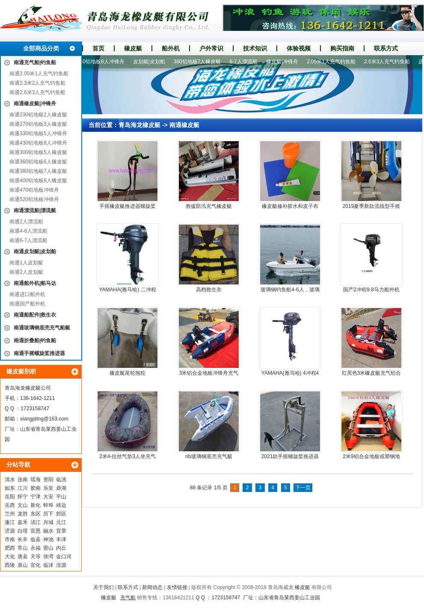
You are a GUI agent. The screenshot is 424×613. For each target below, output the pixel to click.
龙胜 (23, 514)
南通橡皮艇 (184, 124)
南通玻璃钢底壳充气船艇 (42, 328)
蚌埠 (48, 505)
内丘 (61, 548)
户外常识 (211, 48)
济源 (10, 531)
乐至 (48, 488)
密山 (48, 548)
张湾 (48, 557)
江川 (23, 488)
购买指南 (342, 48)
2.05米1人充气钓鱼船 (333, 62)
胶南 (35, 488)
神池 (48, 539)
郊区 (61, 514)
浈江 (35, 522)
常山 (23, 548)
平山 (61, 497)
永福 (35, 548)
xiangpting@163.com (44, 419)
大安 (48, 497)
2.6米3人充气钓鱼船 (389, 62)
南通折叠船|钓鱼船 (35, 341)
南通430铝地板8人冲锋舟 (38, 143)
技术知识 (255, 48)
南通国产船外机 (27, 304)
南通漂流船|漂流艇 (35, 210)
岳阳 (10, 497)
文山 (23, 505)
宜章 (61, 531)
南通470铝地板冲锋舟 (34, 190)
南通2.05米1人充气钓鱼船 (38, 74)
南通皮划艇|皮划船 (35, 252)
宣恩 (35, 531)
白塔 (23, 531)
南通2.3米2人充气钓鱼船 (37, 83)
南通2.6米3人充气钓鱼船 (37, 92)
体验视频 (299, 48)
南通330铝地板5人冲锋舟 (38, 133)
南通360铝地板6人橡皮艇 (38, 162)
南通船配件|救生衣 (35, 315)
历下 (48, 514)
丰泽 (61, 539)
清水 (10, 480)
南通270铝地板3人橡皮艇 (38, 124)
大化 (10, 557)
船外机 (171, 48)
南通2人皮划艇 (26, 272)
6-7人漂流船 (245, 62)
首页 (98, 48)
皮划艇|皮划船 (151, 62)
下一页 (303, 488)
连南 (23, 480)
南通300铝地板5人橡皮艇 (38, 152)
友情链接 (177, 587)
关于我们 (103, 587)
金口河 (63, 557)
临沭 (48, 565)
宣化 (35, 565)
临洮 (61, 480)
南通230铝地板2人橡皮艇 (38, 115)
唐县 (23, 557)
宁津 (35, 497)
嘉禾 (23, 522)
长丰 (23, 539)
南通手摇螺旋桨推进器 (39, 353)
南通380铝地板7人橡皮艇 (38, 171)
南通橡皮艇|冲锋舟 (35, 104)
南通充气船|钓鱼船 (35, 62)
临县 (35, 539)
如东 (10, 488)
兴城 (48, 522)
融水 (48, 531)
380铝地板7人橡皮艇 (199, 62)
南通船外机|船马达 (35, 283)
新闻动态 (152, 587)
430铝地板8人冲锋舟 (103, 62)
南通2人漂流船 (26, 222)
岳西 (10, 505)
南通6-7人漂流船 (28, 240)
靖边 (61, 505)
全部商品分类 (41, 48)
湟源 (61, 565)
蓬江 (10, 522)
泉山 (23, 565)
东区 (35, 514)
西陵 (10, 565)
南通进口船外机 (27, 294)
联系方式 (386, 48)
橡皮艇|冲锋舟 (284, 62)
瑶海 (35, 480)
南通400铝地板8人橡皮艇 (38, 181)
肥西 (10, 548)
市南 (10, 539)
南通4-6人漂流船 (28, 231)
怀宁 (23, 497)
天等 (35, 557)
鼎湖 (61, 488)
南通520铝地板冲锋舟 (34, 199)
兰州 (10, 514)
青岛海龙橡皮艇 (139, 124)
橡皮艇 (133, 48)
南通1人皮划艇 (26, 263)
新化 (35, 505)
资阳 (48, 480)
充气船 (128, 598)
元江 (61, 522)
